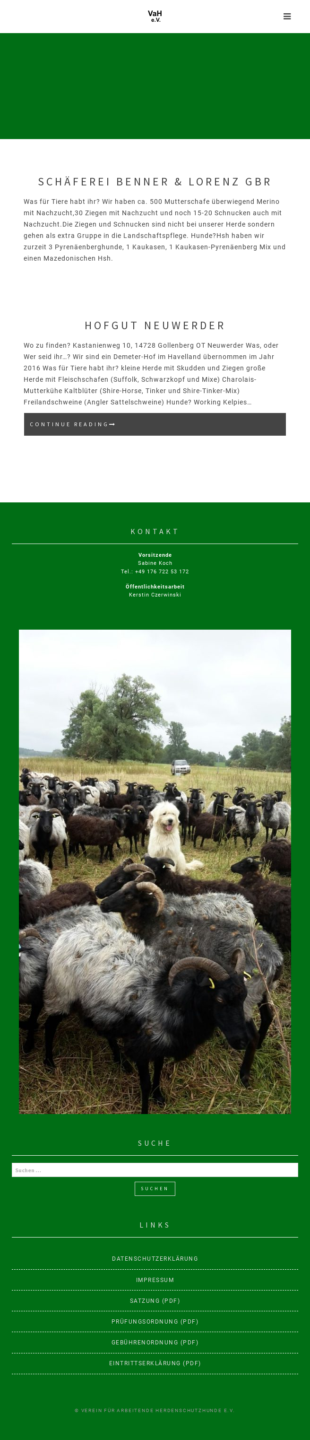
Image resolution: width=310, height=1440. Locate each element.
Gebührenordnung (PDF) (155, 1342)
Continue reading (95, 427)
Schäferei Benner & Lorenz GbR (155, 181)
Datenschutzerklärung (155, 1259)
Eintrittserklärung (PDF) (155, 1363)
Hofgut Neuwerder (155, 325)
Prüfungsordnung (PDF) (155, 1321)
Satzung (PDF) (155, 1301)
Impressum (155, 1280)
